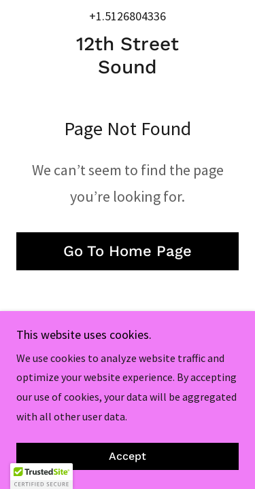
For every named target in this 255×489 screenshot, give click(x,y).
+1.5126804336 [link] (127, 16)
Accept (127, 456)
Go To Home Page (127, 250)
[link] (127, 55)
